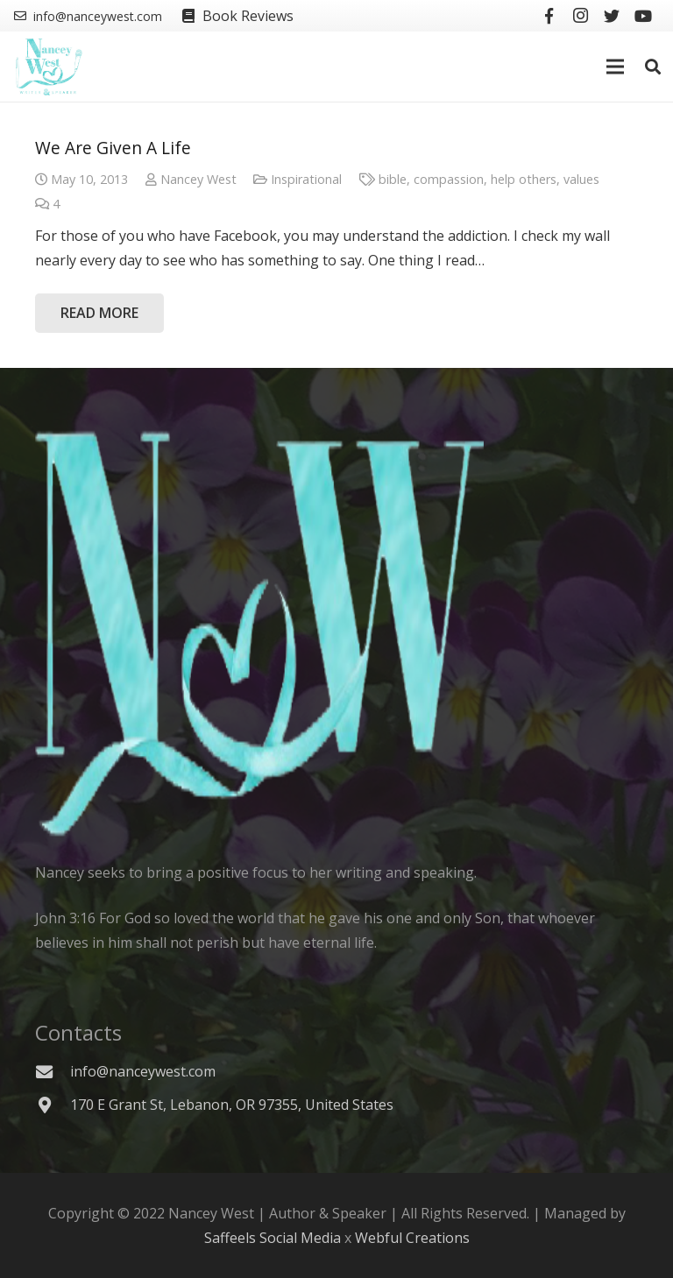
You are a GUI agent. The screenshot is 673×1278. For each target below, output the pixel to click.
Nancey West (198, 179)
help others (523, 179)
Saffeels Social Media (272, 1237)
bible (393, 179)
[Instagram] (580, 16)
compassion (449, 179)
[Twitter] (611, 16)
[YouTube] (643, 16)
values (581, 179)
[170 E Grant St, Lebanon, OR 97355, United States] (52, 1105)
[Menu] (616, 66)
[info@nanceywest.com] (52, 1071)
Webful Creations (412, 1237)
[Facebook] (548, 16)
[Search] (652, 67)
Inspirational (306, 179)
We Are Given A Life (113, 147)
